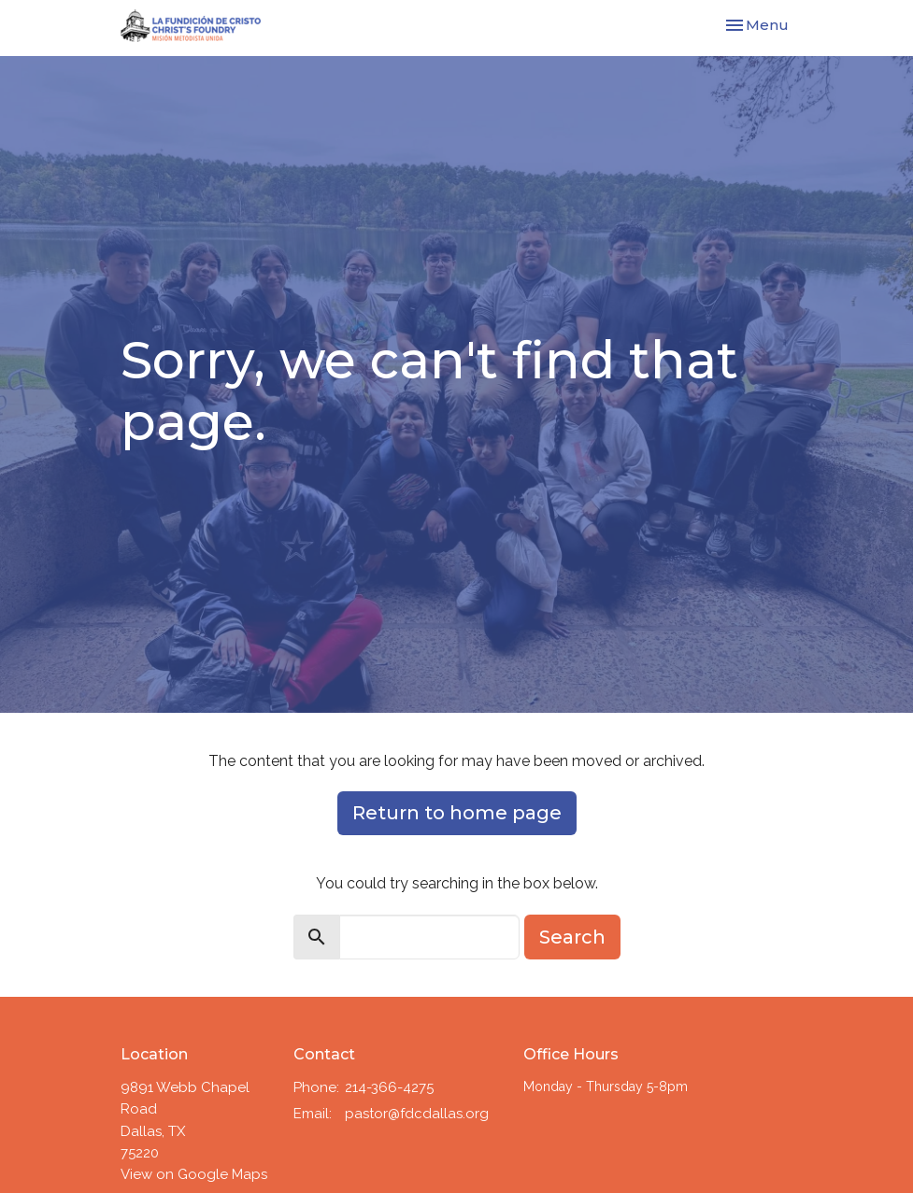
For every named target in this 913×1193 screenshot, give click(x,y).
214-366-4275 (389, 1087)
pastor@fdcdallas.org (417, 1113)
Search (572, 937)
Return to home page (457, 813)
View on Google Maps (194, 1174)
